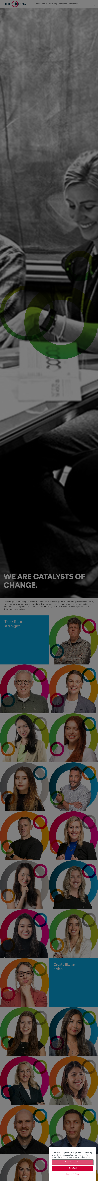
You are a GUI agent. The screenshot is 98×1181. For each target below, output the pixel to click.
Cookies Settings (73, 1174)
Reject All (73, 1168)
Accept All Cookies (72, 1162)
